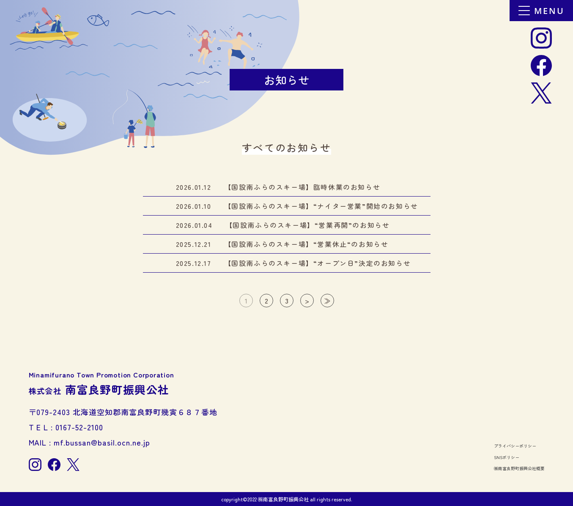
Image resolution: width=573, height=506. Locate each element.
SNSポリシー (506, 457)
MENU (541, 10)
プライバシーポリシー (515, 446)
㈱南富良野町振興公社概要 (519, 468)
